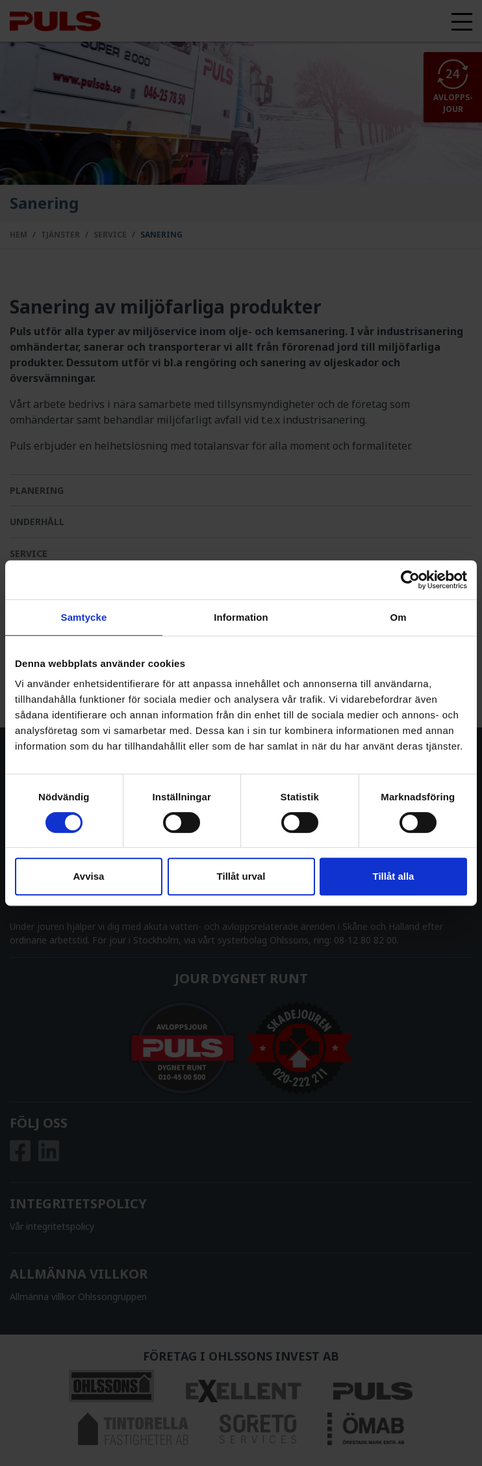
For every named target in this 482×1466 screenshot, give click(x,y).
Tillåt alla (393, 876)
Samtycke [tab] (84, 617)
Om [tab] (398, 617)
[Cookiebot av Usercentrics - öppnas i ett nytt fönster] (410, 580)
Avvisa (89, 876)
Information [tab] (241, 617)
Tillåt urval (241, 876)
